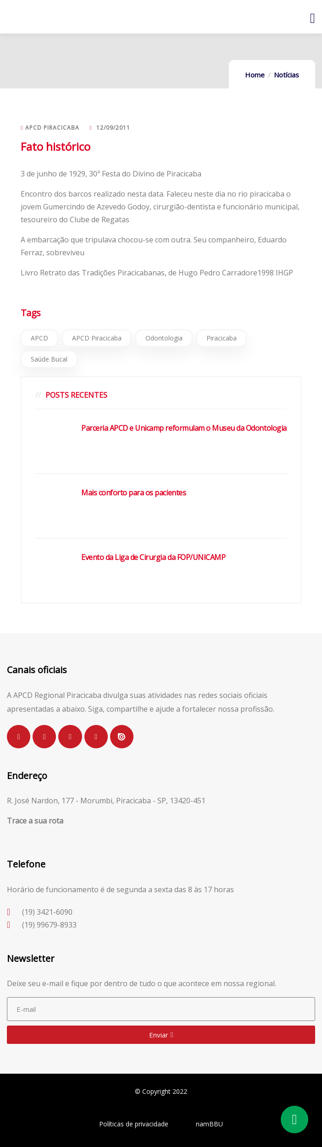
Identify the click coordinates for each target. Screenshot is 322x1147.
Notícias (286, 74)
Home (255, 74)
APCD (39, 338)
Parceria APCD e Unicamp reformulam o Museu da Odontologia (184, 428)
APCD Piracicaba (97, 338)
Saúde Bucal (49, 359)
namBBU (209, 1124)
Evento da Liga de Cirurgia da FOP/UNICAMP (153, 557)
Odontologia (164, 338)
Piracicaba (221, 338)
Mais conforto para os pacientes (133, 493)
